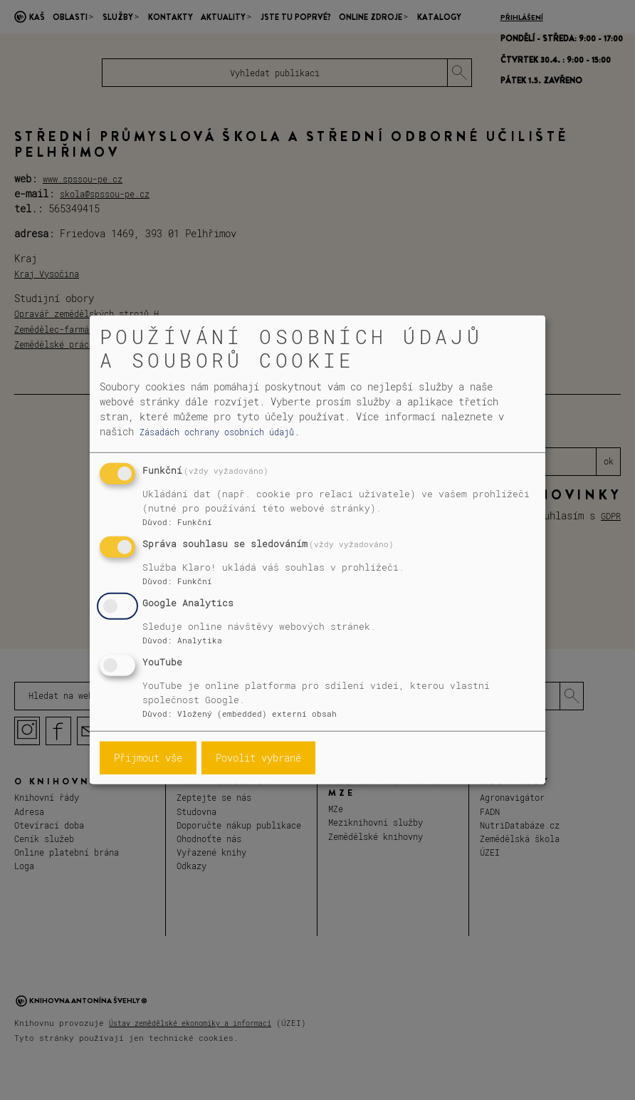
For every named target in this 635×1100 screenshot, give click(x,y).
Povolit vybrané (258, 757)
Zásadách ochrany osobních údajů (217, 431)
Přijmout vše (148, 757)
